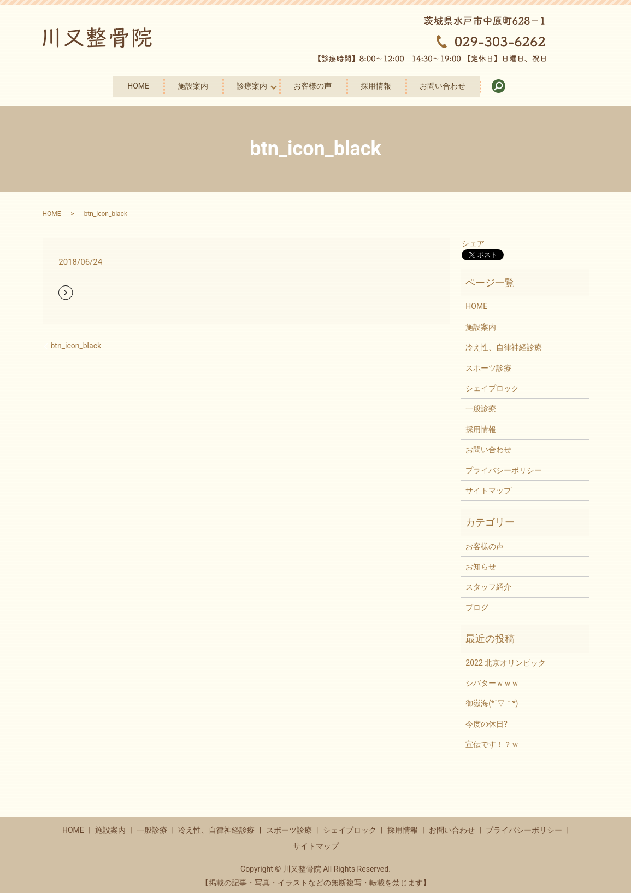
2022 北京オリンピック (505, 658)
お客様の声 (317, 83)
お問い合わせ (466, 83)
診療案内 (248, 83)
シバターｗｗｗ (492, 678)
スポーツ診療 (488, 363)
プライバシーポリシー (503, 466)
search (536, 84)
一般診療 (480, 404)
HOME (115, 83)
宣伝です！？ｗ (492, 740)
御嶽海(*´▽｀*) (491, 699)
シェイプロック (492, 384)
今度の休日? (486, 719)
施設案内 (179, 83)
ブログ (476, 603)
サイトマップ (488, 486)
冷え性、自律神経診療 (503, 342)
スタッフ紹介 (488, 583)
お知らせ (480, 562)
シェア (473, 239)
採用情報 (389, 83)
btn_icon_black (76, 341)
